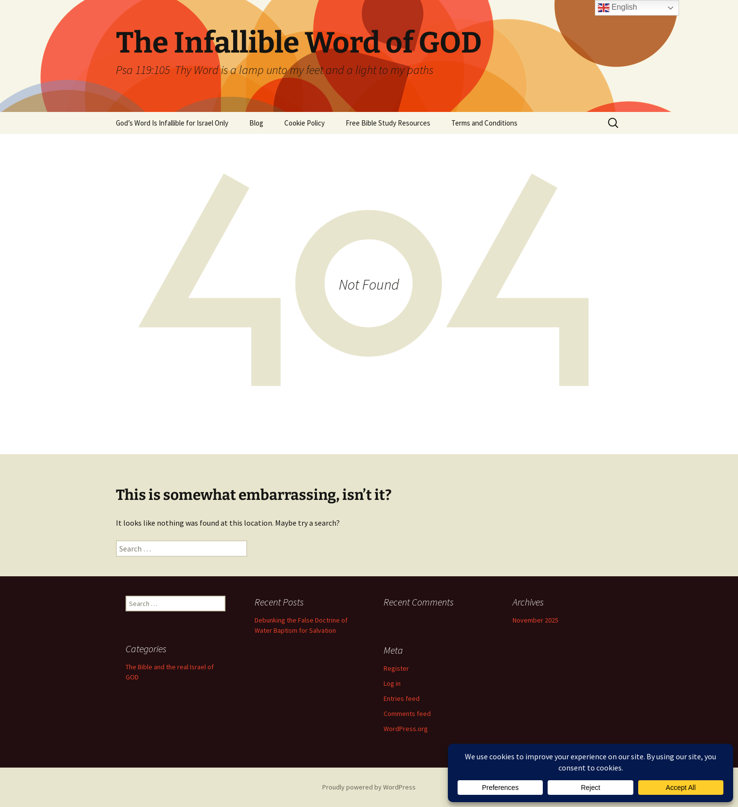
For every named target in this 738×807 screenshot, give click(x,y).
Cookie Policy (304, 123)
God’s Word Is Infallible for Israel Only (172, 123)
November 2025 (535, 620)
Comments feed (407, 713)
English (617, 8)
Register (396, 668)
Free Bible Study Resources (388, 123)
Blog (256, 123)
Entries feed (402, 698)
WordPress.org (406, 728)
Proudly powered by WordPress (369, 787)
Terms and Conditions (484, 123)
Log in (392, 683)
